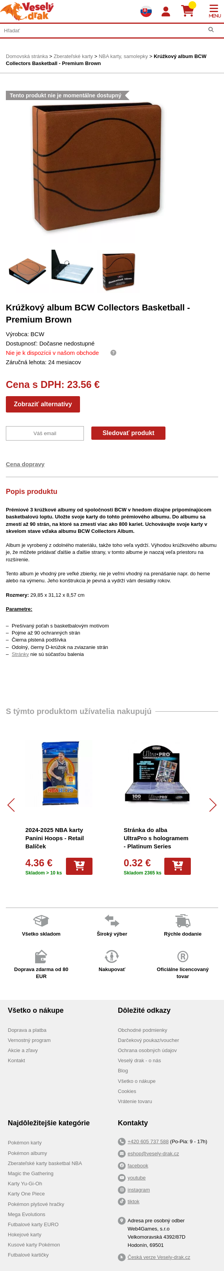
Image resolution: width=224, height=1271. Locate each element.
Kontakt (16, 1060)
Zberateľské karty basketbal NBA (45, 1163)
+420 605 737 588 (148, 1141)
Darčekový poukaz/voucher (148, 1040)
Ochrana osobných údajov (147, 1050)
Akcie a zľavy (23, 1050)
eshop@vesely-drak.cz (153, 1153)
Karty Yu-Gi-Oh (25, 1183)
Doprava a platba (27, 1030)
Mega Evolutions (26, 1214)
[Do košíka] (79, 866)
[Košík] (190, 11)
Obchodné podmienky (142, 1030)
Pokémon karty (25, 1143)
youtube (137, 1178)
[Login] (166, 12)
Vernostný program (29, 1040)
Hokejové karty (24, 1235)
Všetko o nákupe (137, 1081)
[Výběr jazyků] (146, 11)
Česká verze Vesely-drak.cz (159, 1257)
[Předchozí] (14, 805)
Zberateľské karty (73, 56)
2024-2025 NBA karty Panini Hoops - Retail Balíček (54, 838)
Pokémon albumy (27, 1153)
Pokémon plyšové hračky (36, 1204)
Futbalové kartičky (28, 1255)
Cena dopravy (25, 464)
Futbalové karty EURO (33, 1224)
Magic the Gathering (30, 1173)
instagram (139, 1190)
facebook (138, 1166)
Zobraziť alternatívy (43, 404)
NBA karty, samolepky (123, 56)
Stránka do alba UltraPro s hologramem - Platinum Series (156, 838)
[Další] (210, 805)
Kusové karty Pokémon (34, 1245)
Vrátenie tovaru (135, 1101)
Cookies (127, 1091)
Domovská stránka (27, 56)
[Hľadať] (210, 30)
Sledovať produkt (129, 433)
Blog (123, 1071)
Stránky (20, 654)
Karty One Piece (26, 1194)
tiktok (133, 1201)
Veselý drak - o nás (139, 1060)
